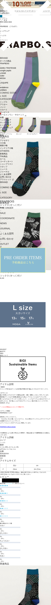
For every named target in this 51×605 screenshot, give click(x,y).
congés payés (5, 71)
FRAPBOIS (4, 64)
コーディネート (6, 161)
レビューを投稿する (10, 480)
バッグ (3, 133)
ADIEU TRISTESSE (8, 68)
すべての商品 (5, 61)
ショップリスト (6, 164)
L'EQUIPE (4, 83)
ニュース (3, 169)
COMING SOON (8, 93)
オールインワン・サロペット (12, 115)
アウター (3, 105)
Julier (2, 76)
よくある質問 (5, 174)
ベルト (3, 138)
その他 (3, 143)
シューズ (3, 130)
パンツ (3, 107)
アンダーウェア (6, 128)
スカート (3, 110)
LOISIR (3, 73)
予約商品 (3, 156)
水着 (2, 117)
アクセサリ (4, 140)
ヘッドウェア (5, 120)
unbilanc (3, 90)
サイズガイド (17, 474)
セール (3, 159)
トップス (3, 102)
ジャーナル (4, 172)
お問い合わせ (5, 177)
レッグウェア (5, 125)
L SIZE (3, 96)
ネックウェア (5, 123)
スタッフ (3, 167)
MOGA (3, 78)
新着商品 (3, 154)
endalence (4, 88)
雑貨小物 (3, 146)
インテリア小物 (6, 148)
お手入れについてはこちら (8, 449)
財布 (2, 135)
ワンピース (4, 112)
